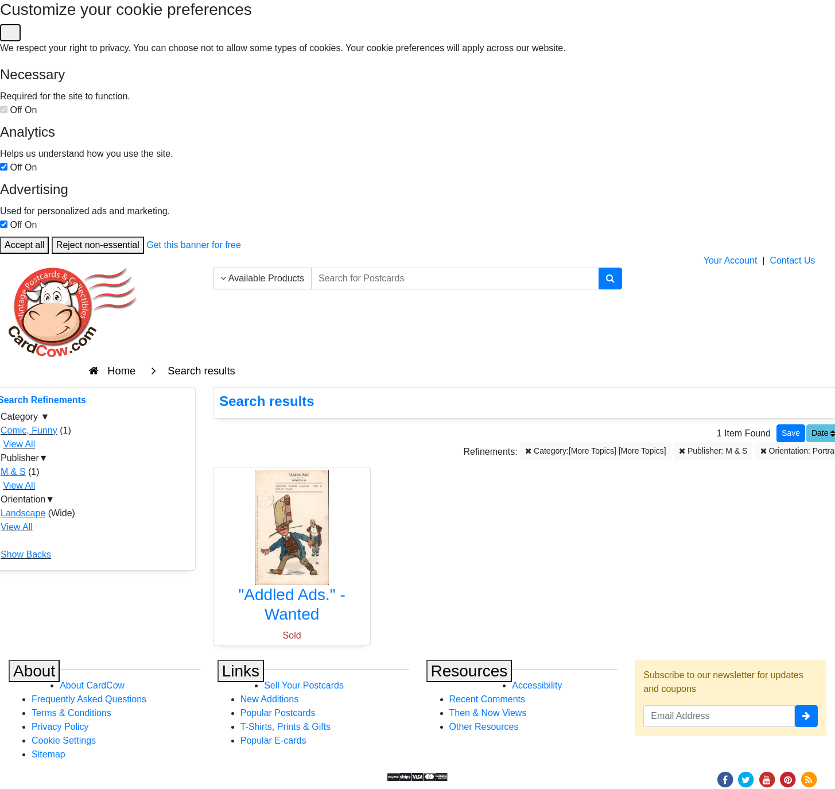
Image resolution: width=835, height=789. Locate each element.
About (34, 671)
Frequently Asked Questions (89, 699)
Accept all (24, 245)
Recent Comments (487, 699)
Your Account (731, 260)
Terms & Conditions (71, 713)
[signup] (806, 716)
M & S (13, 472)
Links (240, 671)
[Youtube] (767, 779)
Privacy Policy (60, 727)
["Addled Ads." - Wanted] (291, 549)
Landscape (23, 513)
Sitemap (48, 754)
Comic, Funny (29, 430)
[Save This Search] (790, 433)
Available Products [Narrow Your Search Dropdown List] (262, 278)
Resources (469, 671)
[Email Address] (719, 716)
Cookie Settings (64, 740)
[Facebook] (725, 779)
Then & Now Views (488, 713)
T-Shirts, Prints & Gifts (285, 727)
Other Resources (484, 727)
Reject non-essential (97, 245)
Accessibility (537, 685)
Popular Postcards (278, 713)
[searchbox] (455, 278)
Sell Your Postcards (304, 685)
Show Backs (26, 554)
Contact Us (792, 260)
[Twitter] (746, 779)
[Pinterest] (788, 779)
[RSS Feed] (808, 779)
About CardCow (92, 685)
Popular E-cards (273, 740)
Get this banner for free (193, 245)
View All (19, 444)
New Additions (269, 699)
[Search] (610, 278)
